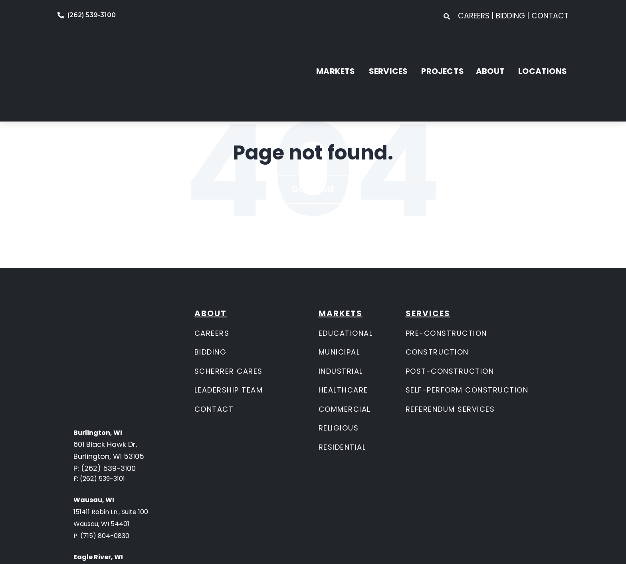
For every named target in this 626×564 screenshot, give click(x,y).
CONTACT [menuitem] (550, 15)
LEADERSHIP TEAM (228, 390)
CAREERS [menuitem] (474, 15)
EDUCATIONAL (346, 333)
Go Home (313, 189)
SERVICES (388, 47)
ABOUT (490, 47)
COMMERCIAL (344, 409)
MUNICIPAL (339, 352)
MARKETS (335, 47)
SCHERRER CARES (228, 371)
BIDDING (210, 352)
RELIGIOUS (339, 428)
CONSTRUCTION (437, 352)
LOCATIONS (542, 47)
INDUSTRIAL (341, 371)
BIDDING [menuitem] (510, 15)
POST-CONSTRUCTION (450, 371)
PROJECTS (442, 47)
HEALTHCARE (343, 390)
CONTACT (214, 409)
